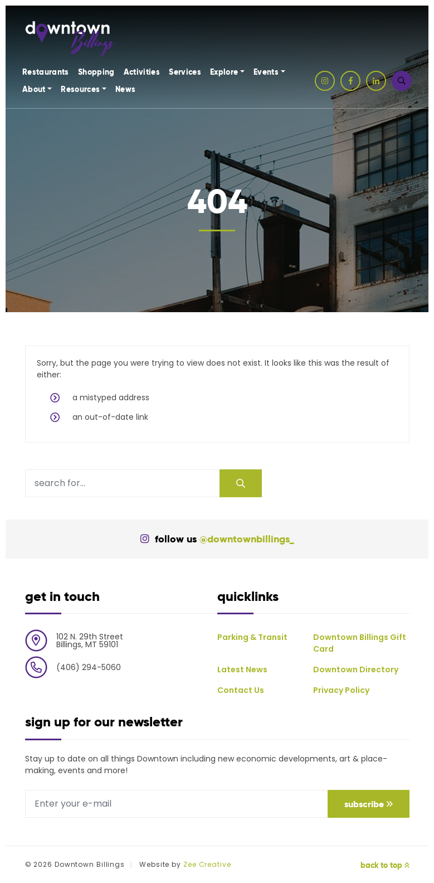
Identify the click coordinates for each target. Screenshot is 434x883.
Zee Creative (207, 864)
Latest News (242, 669)
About (34, 89)
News (125, 89)
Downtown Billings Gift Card (359, 643)
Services (185, 72)
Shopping (96, 72)
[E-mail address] (176, 804)
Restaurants (45, 72)
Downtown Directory (355, 669)
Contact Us (240, 690)
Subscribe (368, 804)
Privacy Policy (341, 690)
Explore (224, 72)
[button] (402, 81)
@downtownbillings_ (246, 538)
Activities (142, 72)
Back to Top (384, 865)
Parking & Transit (252, 637)
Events (266, 72)
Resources (80, 89)
